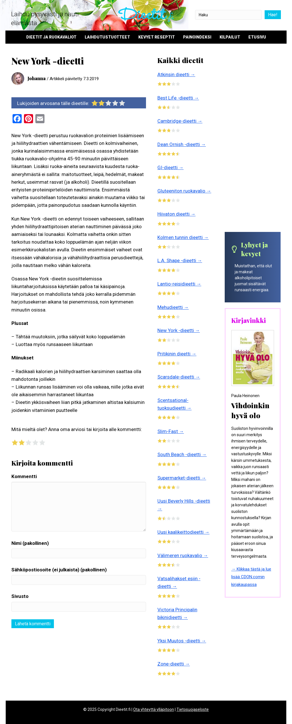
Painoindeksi (197, 37)
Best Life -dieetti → (178, 98)
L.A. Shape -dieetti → (179, 260)
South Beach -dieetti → (182, 454)
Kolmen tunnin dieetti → (183, 237)
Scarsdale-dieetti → (178, 377)
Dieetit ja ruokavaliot (51, 37)
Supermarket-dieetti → (181, 478)
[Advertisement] (253, 143)
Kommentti (24, 476)
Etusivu (257, 37)
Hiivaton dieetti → (176, 214)
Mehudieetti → (173, 307)
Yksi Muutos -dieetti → (181, 641)
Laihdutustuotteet (107, 37)
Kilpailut (230, 37)
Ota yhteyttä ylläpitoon (153, 709)
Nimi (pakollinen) (30, 543)
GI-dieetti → (170, 167)
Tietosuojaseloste (193, 709)
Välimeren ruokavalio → (182, 555)
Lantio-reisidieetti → (179, 284)
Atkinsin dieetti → (176, 74)
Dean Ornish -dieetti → (181, 144)
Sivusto (20, 596)
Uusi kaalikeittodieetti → (183, 532)
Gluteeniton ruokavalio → (184, 191)
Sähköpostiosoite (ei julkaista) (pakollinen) (59, 570)
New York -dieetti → (178, 330)
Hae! (272, 14)
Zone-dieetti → (173, 664)
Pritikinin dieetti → (176, 354)
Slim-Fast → (170, 431)
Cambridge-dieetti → (179, 121)
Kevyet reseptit (156, 37)
